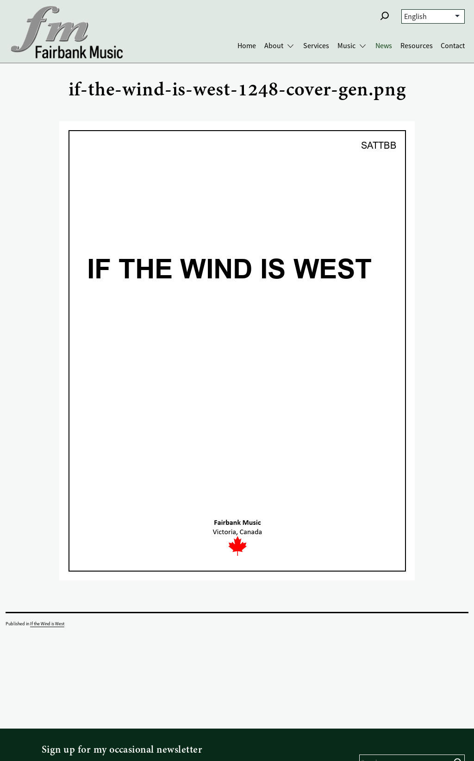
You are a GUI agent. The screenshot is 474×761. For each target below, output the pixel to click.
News (383, 45)
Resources (416, 45)
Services (316, 45)
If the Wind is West (47, 624)
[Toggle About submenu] (290, 46)
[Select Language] (433, 16)
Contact (453, 45)
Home (246, 45)
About (273, 45)
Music (346, 45)
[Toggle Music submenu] (363, 46)
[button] (385, 16)
